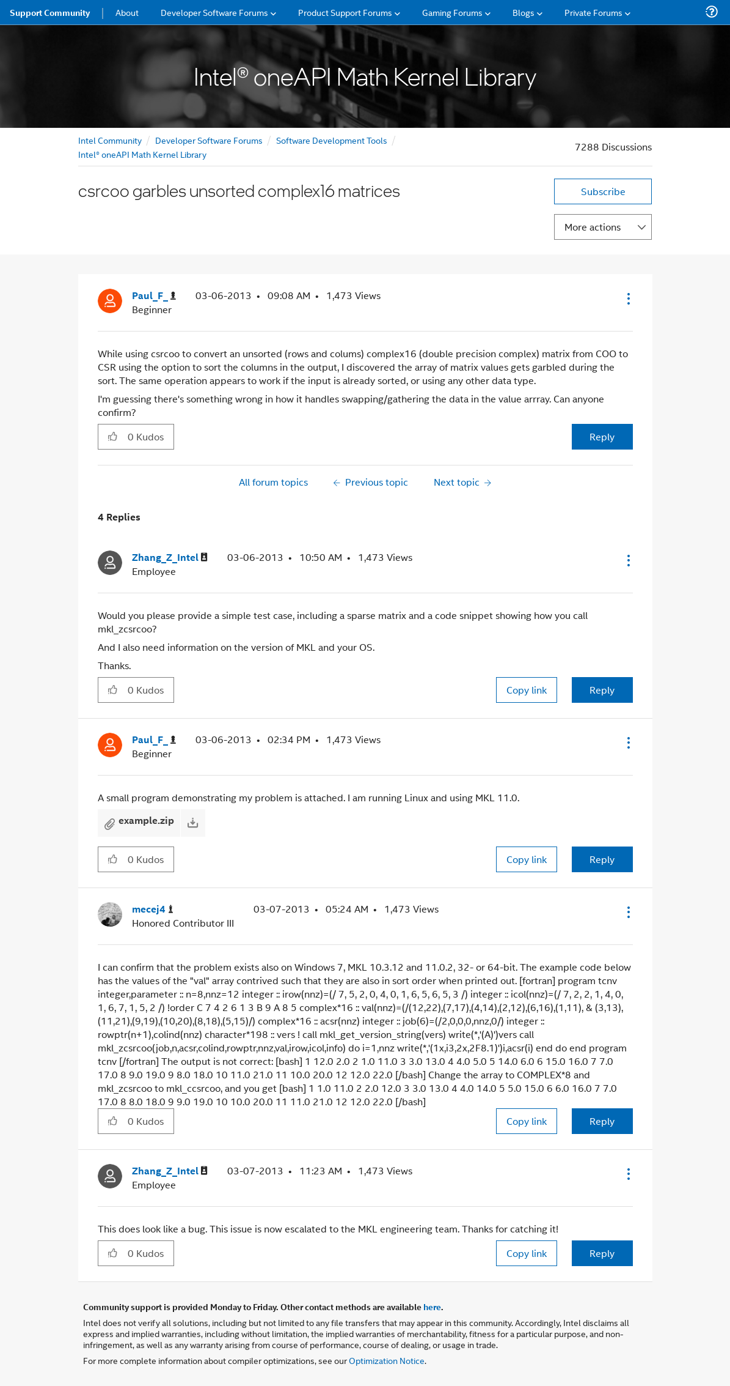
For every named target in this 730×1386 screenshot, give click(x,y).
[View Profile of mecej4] (152, 909)
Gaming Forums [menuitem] (452, 12)
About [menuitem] (127, 12)
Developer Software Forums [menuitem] (214, 12)
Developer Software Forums (209, 139)
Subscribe (603, 191)
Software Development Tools (331, 139)
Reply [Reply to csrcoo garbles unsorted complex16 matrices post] (602, 436)
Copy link (526, 690)
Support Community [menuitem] (50, 12)
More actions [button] (592, 227)
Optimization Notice (387, 1360)
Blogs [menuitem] (524, 12)
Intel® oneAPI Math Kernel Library (142, 153)
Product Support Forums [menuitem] (345, 12)
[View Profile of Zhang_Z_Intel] (170, 557)
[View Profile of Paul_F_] (154, 296)
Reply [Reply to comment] (602, 690)
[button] (627, 298)
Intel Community (110, 139)
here (432, 1306)
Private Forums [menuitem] (593, 12)
